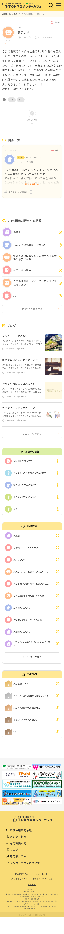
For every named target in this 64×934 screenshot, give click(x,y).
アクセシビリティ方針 (43, 879)
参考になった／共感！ (18, 192)
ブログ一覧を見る (32, 433)
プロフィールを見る (26, 162)
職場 (21, 99)
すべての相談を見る (32, 309)
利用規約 (32, 884)
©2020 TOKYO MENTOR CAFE (32, 915)
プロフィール (8, 44)
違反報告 (55, 150)
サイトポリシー (42, 874)
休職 (12, 99)
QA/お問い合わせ (22, 874)
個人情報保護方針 (19, 879)
